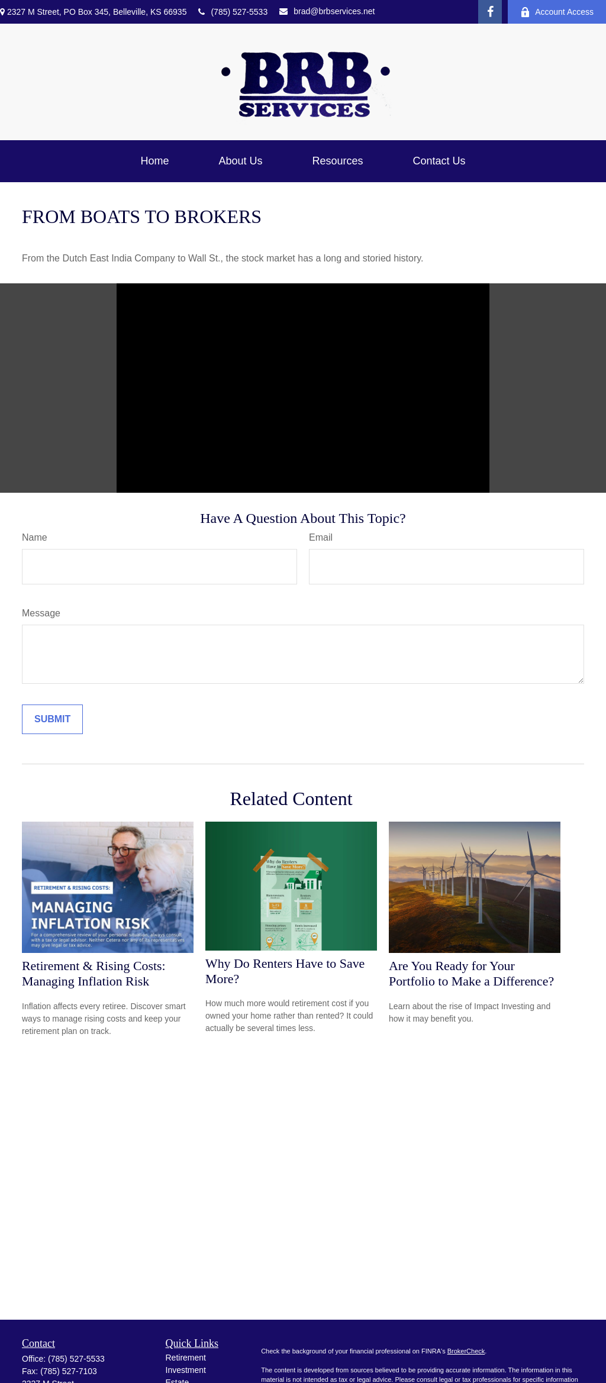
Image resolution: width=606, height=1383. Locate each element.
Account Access (557, 12)
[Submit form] (52, 719)
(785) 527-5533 (232, 12)
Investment (186, 1370)
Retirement (186, 1357)
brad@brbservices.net (327, 11)
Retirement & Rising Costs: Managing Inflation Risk (94, 973)
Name (34, 537)
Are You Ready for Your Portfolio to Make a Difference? (471, 973)
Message (41, 613)
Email (321, 537)
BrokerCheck (466, 1351)
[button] (154, 161)
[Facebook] (490, 12)
